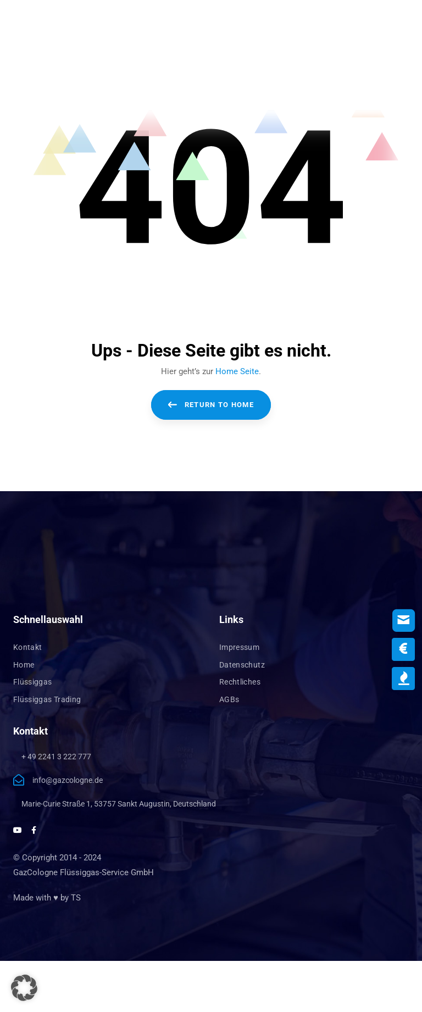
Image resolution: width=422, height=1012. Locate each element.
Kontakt (27, 647)
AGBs (229, 699)
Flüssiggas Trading (47, 699)
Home (23, 664)
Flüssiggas (32, 681)
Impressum (239, 647)
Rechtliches (239, 681)
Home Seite (237, 371)
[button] (24, 988)
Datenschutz (242, 664)
